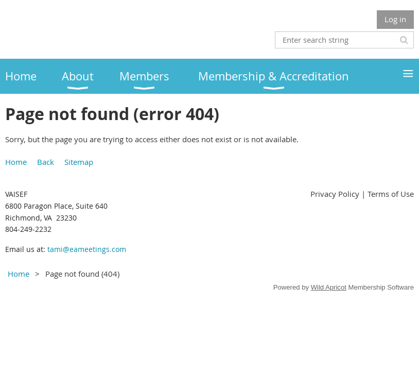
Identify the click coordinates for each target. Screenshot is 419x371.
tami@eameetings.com (86, 249)
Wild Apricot (328, 287)
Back (45, 162)
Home (16, 162)
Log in (395, 19)
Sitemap (78, 162)
